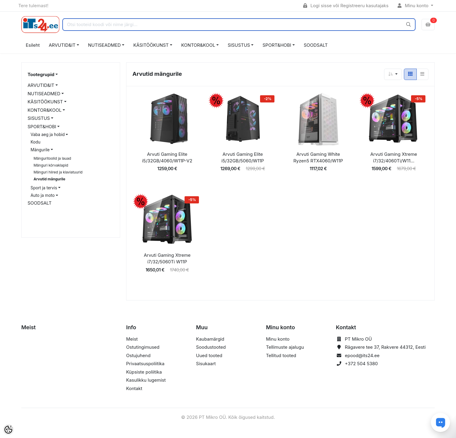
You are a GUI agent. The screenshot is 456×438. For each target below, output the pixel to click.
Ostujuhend (138, 355)
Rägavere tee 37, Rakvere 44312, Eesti (385, 347)
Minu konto (414, 5)
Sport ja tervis (44, 187)
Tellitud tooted (281, 355)
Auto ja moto (43, 195)
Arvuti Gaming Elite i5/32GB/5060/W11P (242, 157)
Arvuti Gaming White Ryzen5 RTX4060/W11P (318, 157)
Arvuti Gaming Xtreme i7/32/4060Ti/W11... (393, 157)
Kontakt (134, 388)
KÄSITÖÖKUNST (151, 45)
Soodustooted (211, 347)
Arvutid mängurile (49, 179)
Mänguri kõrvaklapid (51, 165)
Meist (132, 339)
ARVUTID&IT (62, 45)
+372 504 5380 (361, 363)
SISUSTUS (239, 45)
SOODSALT (316, 45)
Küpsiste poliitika (144, 372)
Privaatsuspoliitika (145, 363)
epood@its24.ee (362, 355)
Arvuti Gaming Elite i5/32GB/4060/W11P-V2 (167, 157)
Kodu (35, 142)
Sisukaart (206, 363)
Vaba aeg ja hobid (48, 134)
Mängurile (40, 149)
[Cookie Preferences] (8, 429)
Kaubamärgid (210, 339)
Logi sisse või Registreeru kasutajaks (346, 5)
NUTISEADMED (104, 45)
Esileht (33, 45)
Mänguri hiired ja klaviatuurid (58, 172)
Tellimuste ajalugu (285, 347)
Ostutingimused (142, 347)
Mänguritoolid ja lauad (52, 158)
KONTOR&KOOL (198, 45)
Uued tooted (209, 355)
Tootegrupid (41, 74)
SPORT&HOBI (276, 45)
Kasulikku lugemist (146, 380)
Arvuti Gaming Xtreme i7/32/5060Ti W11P (167, 258)
